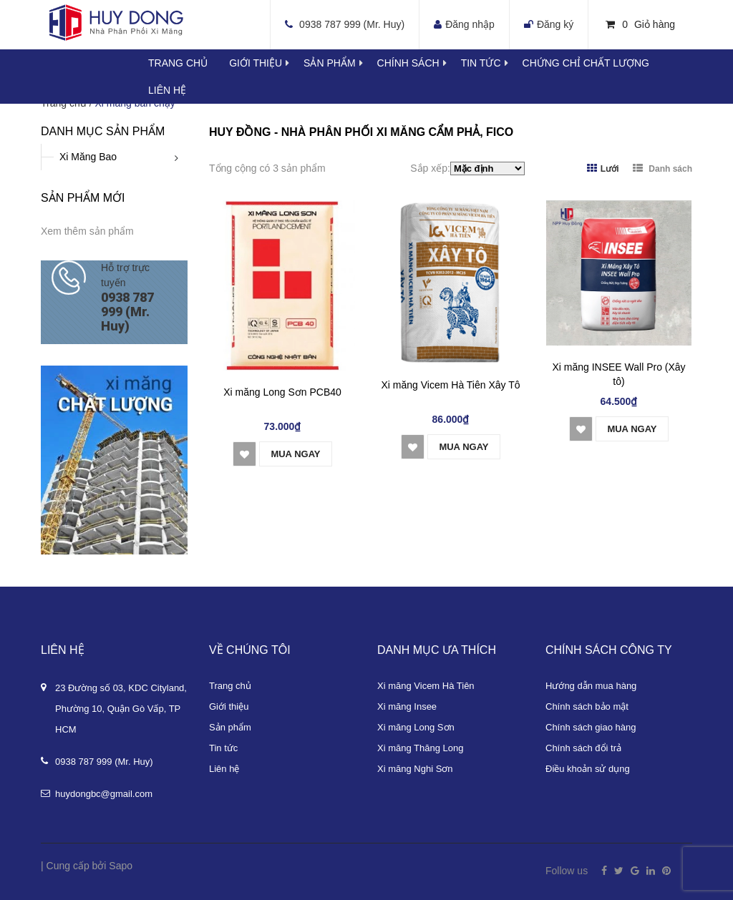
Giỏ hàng (640, 24)
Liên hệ (167, 90)
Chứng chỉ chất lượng (586, 63)
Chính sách (419, 63)
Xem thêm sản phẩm (87, 231)
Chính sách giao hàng (590, 727)
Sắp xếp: (430, 168)
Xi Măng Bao (88, 156)
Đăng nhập (470, 24)
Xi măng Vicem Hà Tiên (426, 685)
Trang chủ (230, 685)
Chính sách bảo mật (586, 706)
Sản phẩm (230, 727)
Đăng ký (555, 24)
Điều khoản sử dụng (587, 768)
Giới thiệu (266, 63)
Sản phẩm (340, 63)
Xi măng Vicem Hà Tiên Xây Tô (450, 385)
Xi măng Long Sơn (416, 727)
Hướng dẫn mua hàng (590, 685)
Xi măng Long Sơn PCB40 (282, 392)
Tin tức (492, 63)
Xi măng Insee (407, 706)
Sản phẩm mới (83, 198)
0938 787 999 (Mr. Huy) (351, 24)
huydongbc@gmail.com (103, 793)
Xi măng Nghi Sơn (415, 768)
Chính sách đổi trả (583, 748)
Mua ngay (295, 454)
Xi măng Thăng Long (420, 748)
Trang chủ (178, 63)
